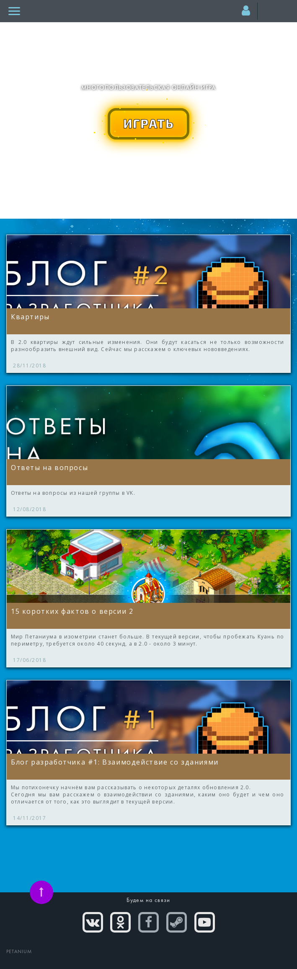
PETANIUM (19, 951)
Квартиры (30, 316)
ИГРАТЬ (148, 123)
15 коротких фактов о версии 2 (72, 611)
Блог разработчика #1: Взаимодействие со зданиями (115, 762)
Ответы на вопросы (49, 467)
